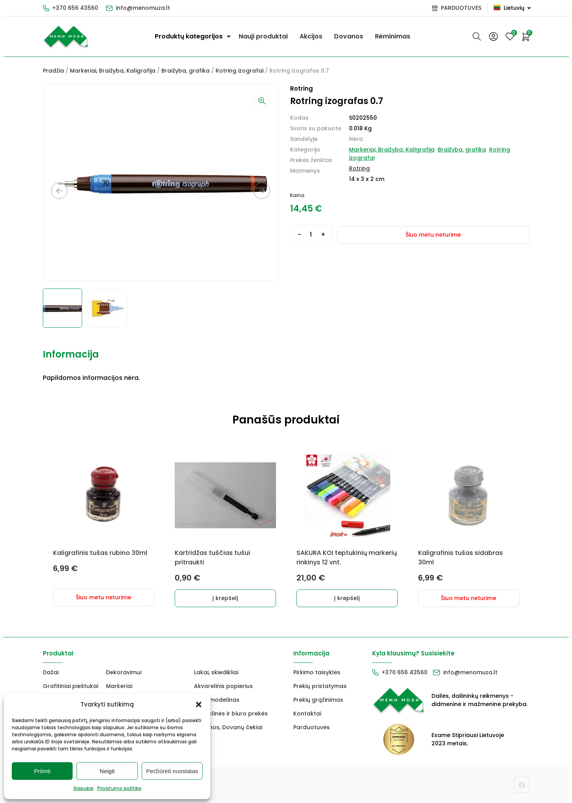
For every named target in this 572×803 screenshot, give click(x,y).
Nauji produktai (263, 36)
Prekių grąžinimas (318, 700)
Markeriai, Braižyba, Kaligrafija (112, 71)
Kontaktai (307, 713)
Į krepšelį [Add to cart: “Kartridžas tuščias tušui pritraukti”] (225, 598)
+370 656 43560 (75, 8)
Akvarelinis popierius (223, 686)
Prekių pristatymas (320, 686)
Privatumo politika (119, 788)
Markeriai (119, 686)
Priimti (42, 771)
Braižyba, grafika (185, 71)
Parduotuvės (311, 727)
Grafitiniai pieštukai (70, 686)
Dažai (50, 672)
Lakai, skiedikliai (216, 672)
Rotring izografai (239, 71)
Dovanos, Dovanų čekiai (228, 727)
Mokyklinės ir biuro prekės (231, 713)
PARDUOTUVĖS (461, 8)
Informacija (71, 354)
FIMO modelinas (216, 700)
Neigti (107, 771)
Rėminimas (392, 36)
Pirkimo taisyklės (316, 672)
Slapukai (83, 788)
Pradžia (53, 71)
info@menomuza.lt (143, 8)
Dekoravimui (123, 672)
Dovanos (348, 36)
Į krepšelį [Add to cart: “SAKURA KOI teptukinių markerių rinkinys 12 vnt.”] (347, 598)
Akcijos (311, 36)
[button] (199, 704)
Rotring (359, 168)
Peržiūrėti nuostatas (172, 771)
